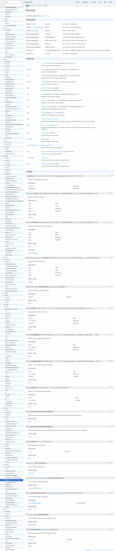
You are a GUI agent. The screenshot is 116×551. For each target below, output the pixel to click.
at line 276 (111, 441)
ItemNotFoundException (10, 351)
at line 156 (111, 257)
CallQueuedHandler (9, 86)
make (42, 69)
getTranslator (44, 139)
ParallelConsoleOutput (10, 426)
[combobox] (11, 5)
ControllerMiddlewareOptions (12, 187)
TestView (7, 444)
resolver (43, 133)
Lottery (6, 358)
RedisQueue (8, 122)
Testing (7, 304)
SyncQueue (8, 131)
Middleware (8, 77)
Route (6, 216)
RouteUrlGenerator (9, 243)
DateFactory (8, 327)
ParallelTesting (8, 430)
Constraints (8, 412)
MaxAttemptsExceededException (13, 108)
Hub (6, 21)
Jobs (6, 75)
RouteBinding (8, 221)
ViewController (8, 255)
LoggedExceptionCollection (11, 423)
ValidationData (8, 498)
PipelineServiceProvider (10, 25)
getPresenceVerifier (46, 145)
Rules (6, 468)
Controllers (8, 165)
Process (6, 27)
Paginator (7, 14)
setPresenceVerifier (46, 151)
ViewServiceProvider (10, 549)
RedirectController (9, 205)
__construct (44, 63)
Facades (7, 300)
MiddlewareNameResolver (11, 196)
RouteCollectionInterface (11, 225)
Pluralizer (7, 381)
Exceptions (8, 30)
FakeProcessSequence (10, 41)
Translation (6, 446)
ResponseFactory (9, 214)
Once (6, 374)
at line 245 (111, 387)
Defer (6, 295)
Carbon (7, 318)
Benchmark (7, 313)
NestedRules (8, 484)
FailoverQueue (8, 93)
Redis (5, 140)
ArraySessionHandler (10, 264)
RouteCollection (9, 223)
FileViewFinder (8, 536)
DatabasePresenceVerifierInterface (13, 477)
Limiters (7, 149)
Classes (78, 2)
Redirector (7, 207)
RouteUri (7, 241)
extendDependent (45, 106)
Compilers (7, 511)
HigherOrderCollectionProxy (11, 340)
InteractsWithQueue (9, 95)
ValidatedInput (8, 403)
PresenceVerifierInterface (11, 489)
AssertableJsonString (10, 421)
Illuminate (32, 5)
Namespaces (85, 2)
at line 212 (111, 334)
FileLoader (7, 453)
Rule (6, 491)
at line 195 (111, 307)
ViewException (8, 543)
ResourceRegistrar (9, 212)
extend (43, 94)
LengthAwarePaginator (10, 7)
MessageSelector (9, 455)
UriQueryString (8, 401)
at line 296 (111, 477)
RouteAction (8, 219)
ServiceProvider (9, 387)
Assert (6, 419)
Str (6, 392)
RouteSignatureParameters (11, 239)
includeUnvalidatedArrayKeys (48, 119)
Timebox (7, 396)
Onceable (7, 376)
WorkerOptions (8, 138)
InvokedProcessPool (10, 45)
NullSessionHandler (9, 279)
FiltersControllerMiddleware (11, 192)
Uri (6, 399)
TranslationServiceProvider (11, 459)
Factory (7, 32)
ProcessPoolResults (10, 54)
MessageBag (8, 363)
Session (6, 257)
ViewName (7, 547)
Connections (8, 142)
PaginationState (9, 12)
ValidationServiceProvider (11, 504)
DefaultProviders (9, 329)
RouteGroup (8, 232)
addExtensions (45, 88)
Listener (7, 99)
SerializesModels (9, 126)
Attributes (7, 61)
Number (7, 372)
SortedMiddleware (9, 250)
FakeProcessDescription (11, 36)
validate (43, 75)
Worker (7, 135)
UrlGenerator (8, 252)
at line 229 (111, 360)
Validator (7, 507)
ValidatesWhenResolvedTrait (12, 495)
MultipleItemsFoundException (12, 367)
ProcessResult (8, 57)
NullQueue (7, 111)
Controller (7, 183)
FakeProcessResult (9, 39)
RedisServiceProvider (10, 153)
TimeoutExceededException (11, 133)
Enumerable (8, 333)
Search (110, 2)
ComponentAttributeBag (10, 527)
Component (8, 525)
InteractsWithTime (9, 349)
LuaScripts (7, 104)
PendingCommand (9, 435)
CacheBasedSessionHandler (12, 266)
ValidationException (9, 500)
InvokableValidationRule (10, 482)
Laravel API (28, 2)
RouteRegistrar (8, 237)
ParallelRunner (8, 428)
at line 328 (111, 529)
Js (5, 354)
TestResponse (8, 439)
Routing (6, 156)
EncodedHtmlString (9, 331)
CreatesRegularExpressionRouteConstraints (15, 189)
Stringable (7, 394)
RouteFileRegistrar (9, 230)
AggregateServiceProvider (11, 309)
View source (46, 16)
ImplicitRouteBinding (10, 194)
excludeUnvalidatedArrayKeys (49, 125)
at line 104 (111, 192)
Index (105, 2)
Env (6, 336)
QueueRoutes (8, 117)
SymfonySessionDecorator (11, 288)
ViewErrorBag (8, 405)
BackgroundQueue (9, 79)
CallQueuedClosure (9, 84)
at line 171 (111, 286)
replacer (43, 112)
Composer (7, 322)
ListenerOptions (8, 102)
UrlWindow (7, 16)
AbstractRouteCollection (10, 176)
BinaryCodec (8, 315)
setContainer (44, 164)
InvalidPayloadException (11, 97)
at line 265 (111, 426)
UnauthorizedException (10, 493)
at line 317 (111, 514)
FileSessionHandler (9, 277)
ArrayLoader (8, 448)
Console (7, 68)
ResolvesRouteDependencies (12, 210)
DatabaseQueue (9, 88)
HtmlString (7, 347)
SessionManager (9, 282)
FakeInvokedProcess (10, 34)
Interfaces (93, 2)
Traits (6, 306)
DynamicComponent (10, 531)
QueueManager (8, 115)
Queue (5, 59)
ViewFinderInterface (9, 545)
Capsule (7, 63)
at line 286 (111, 462)
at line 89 (111, 175)
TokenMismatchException (11, 291)
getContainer (44, 157)
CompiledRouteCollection (11, 180)
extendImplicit (44, 100)
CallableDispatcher (9, 178)
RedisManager (8, 151)
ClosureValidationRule (10, 471)
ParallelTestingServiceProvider (12, 432)
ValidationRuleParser (10, 502)
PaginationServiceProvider (11, 9)
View (5, 509)
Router (6, 246)
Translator (7, 462)
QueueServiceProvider (10, 120)
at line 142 (111, 221)
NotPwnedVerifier (9, 486)
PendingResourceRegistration (12, 198)
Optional (7, 378)
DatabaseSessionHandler (11, 270)
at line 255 (111, 411)
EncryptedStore (8, 273)
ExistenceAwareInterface (11, 275)
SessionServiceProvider (10, 284)
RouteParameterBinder (10, 234)
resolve (43, 81)
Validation (6, 464)
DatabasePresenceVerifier (11, 475)
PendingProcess (9, 48)
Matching (7, 171)
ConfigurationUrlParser (10, 324)
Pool (6, 52)
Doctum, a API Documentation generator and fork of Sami (102, 550)
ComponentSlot (8, 529)
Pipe (6, 50)
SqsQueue (7, 129)
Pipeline (6, 18)
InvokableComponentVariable (12, 538)
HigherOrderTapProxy (10, 342)
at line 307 (111, 492)
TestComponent (8, 437)
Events (7, 70)
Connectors (8, 66)
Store (6, 286)
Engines (7, 516)
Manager (7, 360)
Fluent (6, 338)
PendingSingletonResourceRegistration (14, 201)
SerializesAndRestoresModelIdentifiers (14, 124)
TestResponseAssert (10, 441)
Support (6, 293)
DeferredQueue (8, 90)
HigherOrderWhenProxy (10, 345)
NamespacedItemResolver (11, 369)
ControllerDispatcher (10, 185)
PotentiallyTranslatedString (11, 457)
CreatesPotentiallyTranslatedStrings (13, 450)
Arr (6, 311)
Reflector (7, 385)
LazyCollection (8, 356)
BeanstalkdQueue (9, 81)
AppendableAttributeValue (11, 522)
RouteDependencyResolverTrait (12, 228)
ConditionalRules (9, 473)
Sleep (6, 390)
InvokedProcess (9, 43)
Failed (6, 72)
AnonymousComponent (10, 520)
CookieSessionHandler (10, 268)
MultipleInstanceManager (11, 365)
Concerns (7, 410)
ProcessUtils (8, 383)
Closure (33, 53)
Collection (7, 320)
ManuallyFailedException (11, 106)
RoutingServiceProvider (10, 248)
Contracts (7, 162)
